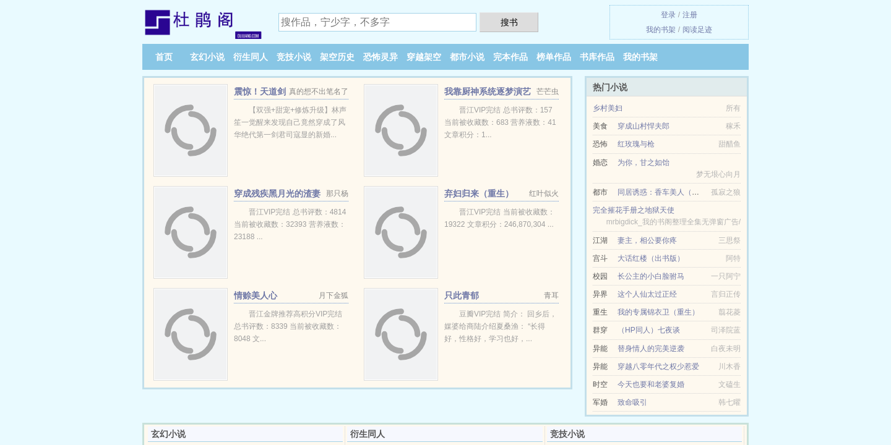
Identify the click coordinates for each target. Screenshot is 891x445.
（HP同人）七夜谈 (649, 330)
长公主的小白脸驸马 (651, 276)
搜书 (509, 22)
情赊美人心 (255, 295)
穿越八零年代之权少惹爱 (658, 366)
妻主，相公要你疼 (647, 240)
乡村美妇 (607, 108)
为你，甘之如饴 (643, 162)
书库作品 (597, 57)
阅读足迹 (697, 29)
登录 (668, 15)
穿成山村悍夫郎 (643, 126)
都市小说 (467, 57)
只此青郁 (461, 295)
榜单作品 (553, 57)
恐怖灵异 (380, 57)
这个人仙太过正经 (647, 294)
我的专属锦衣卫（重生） (658, 312)
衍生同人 (250, 57)
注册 (689, 15)
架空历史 (337, 57)
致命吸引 (632, 402)
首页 (164, 57)
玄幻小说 (207, 57)
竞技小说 (294, 57)
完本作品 (510, 57)
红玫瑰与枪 (636, 144)
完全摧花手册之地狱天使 (633, 210)
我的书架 (661, 29)
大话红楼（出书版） (651, 258)
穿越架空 (424, 57)
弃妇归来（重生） (479, 193)
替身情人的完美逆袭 (651, 348)
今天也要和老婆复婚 (651, 384)
